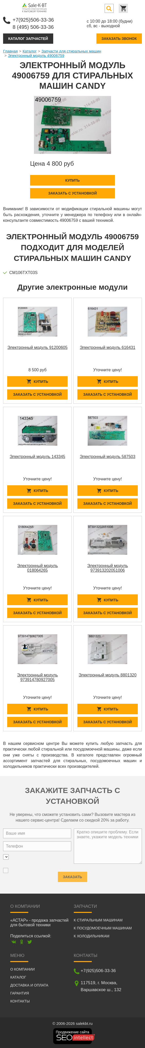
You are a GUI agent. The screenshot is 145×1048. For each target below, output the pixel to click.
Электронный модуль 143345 (37, 456)
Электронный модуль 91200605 (37, 347)
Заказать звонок (119, 39)
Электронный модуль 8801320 (108, 675)
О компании (22, 969)
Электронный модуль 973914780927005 (37, 677)
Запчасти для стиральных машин (71, 51)
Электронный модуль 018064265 (37, 568)
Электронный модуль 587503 (107, 456)
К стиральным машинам (98, 920)
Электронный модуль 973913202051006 (107, 568)
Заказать (72, 875)
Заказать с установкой (72, 193)
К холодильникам (92, 936)
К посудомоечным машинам (103, 928)
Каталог (30, 51)
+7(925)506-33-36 (33, 20)
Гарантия (19, 993)
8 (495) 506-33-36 (33, 27)
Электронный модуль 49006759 (36, 55)
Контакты (20, 1001)
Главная (10, 51)
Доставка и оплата (29, 985)
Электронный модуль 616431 (107, 347)
